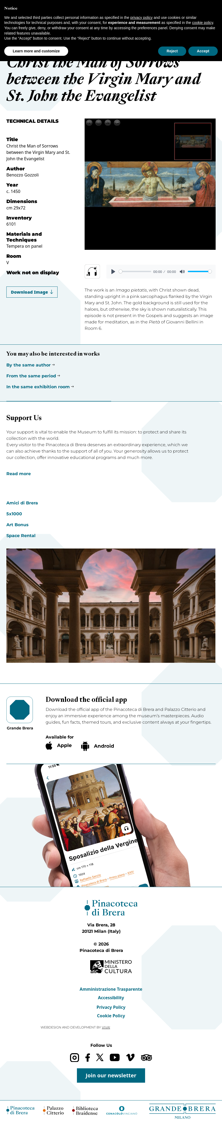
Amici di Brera (22, 502)
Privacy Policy (111, 1007)
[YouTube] (115, 1057)
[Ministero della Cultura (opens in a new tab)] (111, 966)
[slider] (135, 271)
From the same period (31, 375)
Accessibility (111, 998)
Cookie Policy (111, 1016)
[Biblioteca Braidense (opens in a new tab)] (85, 1110)
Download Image (32, 292)
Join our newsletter (111, 1075)
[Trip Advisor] (146, 1057)
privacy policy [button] (141, 17)
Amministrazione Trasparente (111, 989)
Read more (18, 473)
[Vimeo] (130, 1057)
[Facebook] (87, 1057)
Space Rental (21, 535)
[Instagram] (74, 1057)
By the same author (28, 365)
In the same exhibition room (38, 386)
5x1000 (14, 513)
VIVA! (106, 1027)
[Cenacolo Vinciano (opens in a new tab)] (121, 1110)
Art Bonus (17, 524)
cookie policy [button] (202, 22)
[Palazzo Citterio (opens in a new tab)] (53, 1110)
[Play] (113, 271)
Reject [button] (172, 51)
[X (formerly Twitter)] (99, 1057)
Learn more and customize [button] (36, 51)
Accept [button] (203, 51)
